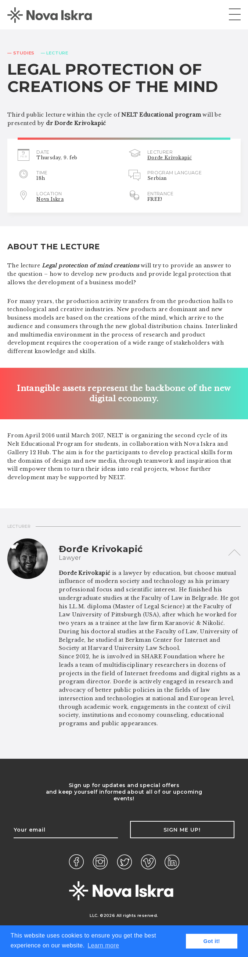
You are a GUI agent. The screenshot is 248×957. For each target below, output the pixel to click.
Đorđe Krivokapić (169, 157)
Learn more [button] (103, 945)
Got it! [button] (212, 941)
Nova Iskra (50, 199)
